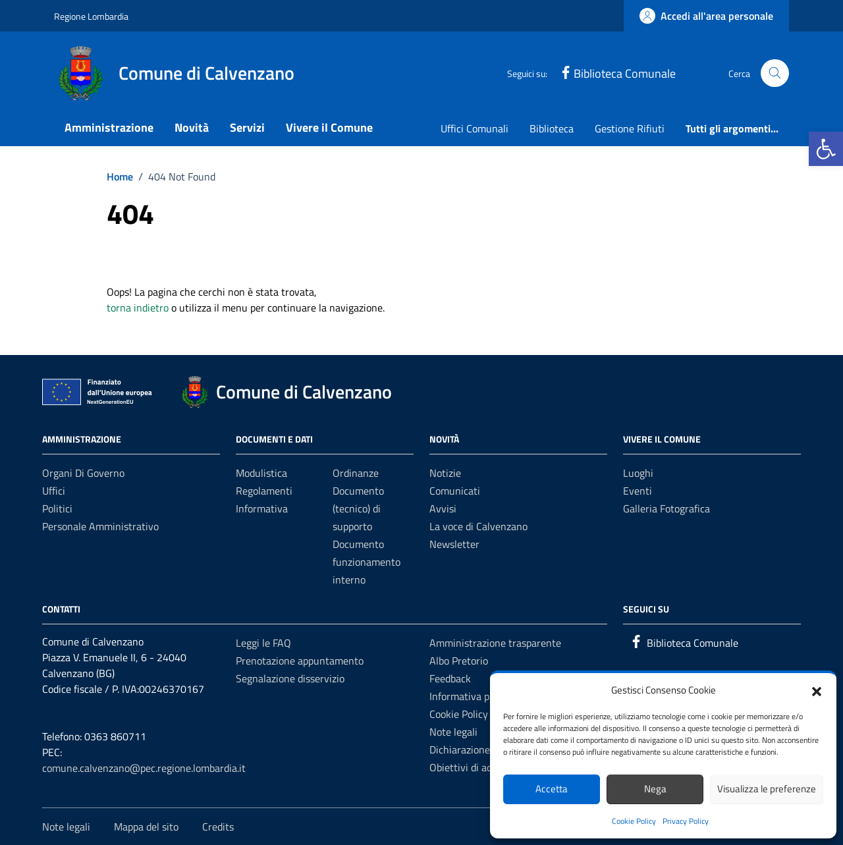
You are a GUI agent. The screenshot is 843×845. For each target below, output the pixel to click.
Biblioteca (552, 128)
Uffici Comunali (474, 128)
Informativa (262, 508)
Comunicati (454, 491)
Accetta (551, 788)
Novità (192, 127)
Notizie (445, 473)
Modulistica (261, 473)
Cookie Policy (634, 821)
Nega (655, 788)
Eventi (637, 491)
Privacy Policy (686, 821)
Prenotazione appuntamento (300, 660)
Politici (57, 508)
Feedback (450, 678)
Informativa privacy (472, 696)
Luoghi (638, 473)
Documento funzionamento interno (366, 561)
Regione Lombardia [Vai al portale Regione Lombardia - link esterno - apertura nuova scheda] (91, 16)
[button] (826, 149)
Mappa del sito (146, 826)
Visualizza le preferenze (766, 788)
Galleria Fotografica (666, 508)
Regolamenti (264, 491)
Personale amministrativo (100, 526)
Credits (218, 826)
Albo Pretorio (458, 660)
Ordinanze (356, 473)
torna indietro (138, 307)
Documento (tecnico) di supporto (358, 508)
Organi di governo (83, 473)
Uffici (53, 491)
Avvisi (442, 508)
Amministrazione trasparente (495, 643)
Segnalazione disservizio (290, 678)
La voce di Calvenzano (478, 526)
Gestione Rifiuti (630, 128)
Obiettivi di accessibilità (482, 767)
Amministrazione (109, 127)
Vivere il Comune (329, 127)
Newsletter (454, 544)
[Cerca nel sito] (775, 73)
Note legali (453, 732)
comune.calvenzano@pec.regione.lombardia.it (144, 768)
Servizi (247, 127)
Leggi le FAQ (263, 643)
